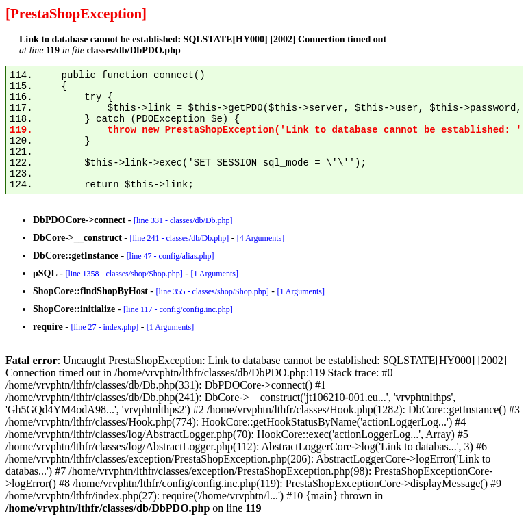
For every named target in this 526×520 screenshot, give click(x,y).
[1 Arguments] (214, 273)
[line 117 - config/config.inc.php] (178, 309)
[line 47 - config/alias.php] (170, 256)
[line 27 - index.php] (104, 327)
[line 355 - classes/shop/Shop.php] (211, 291)
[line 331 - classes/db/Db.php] (183, 220)
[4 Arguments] (260, 238)
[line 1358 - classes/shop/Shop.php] (123, 273)
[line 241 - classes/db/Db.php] (179, 238)
